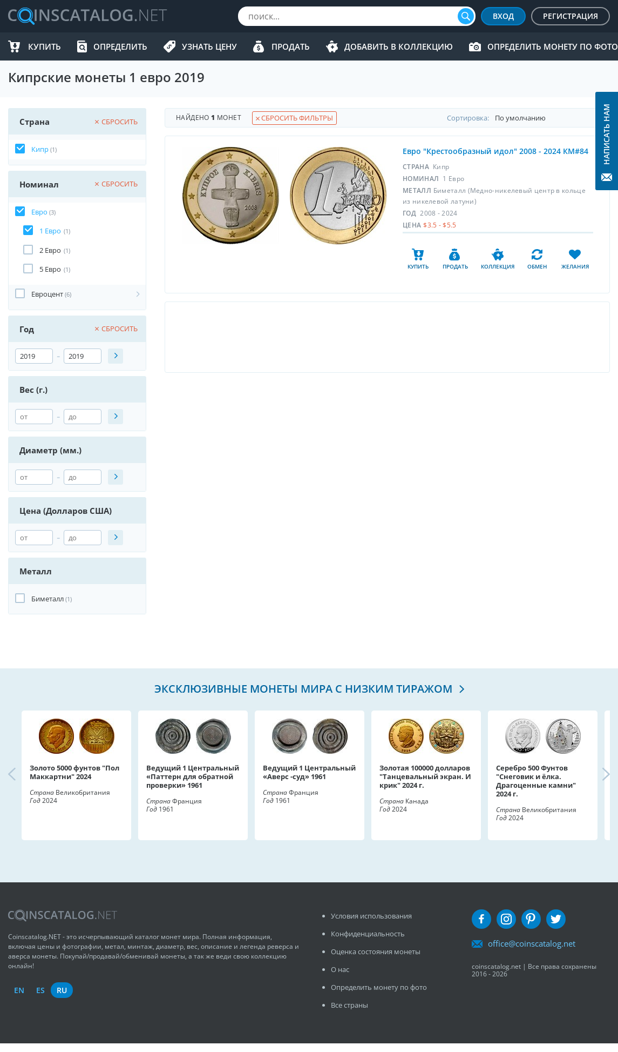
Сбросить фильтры (294, 118)
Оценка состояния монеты (375, 951)
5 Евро (50, 269)
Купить (44, 46)
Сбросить (116, 121)
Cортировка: (528, 118)
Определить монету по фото (552, 46)
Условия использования (371, 916)
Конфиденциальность (368, 934)
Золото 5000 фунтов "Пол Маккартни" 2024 (74, 772)
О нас (340, 969)
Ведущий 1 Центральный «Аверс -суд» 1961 (309, 772)
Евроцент (47, 294)
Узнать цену (209, 46)
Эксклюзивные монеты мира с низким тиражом (304, 688)
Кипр (40, 149)
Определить (120, 46)
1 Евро (50, 231)
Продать (290, 46)
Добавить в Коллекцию (398, 46)
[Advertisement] (387, 337)
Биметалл (47, 599)
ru (62, 990)
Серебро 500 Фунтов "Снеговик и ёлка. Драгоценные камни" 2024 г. (536, 780)
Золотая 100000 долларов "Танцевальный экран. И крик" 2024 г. (425, 776)
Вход (503, 16)
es (40, 990)
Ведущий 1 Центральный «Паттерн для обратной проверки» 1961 (192, 776)
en (19, 990)
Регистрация (570, 16)
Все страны (349, 1005)
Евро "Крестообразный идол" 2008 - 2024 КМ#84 (495, 151)
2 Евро (50, 250)
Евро (39, 212)
